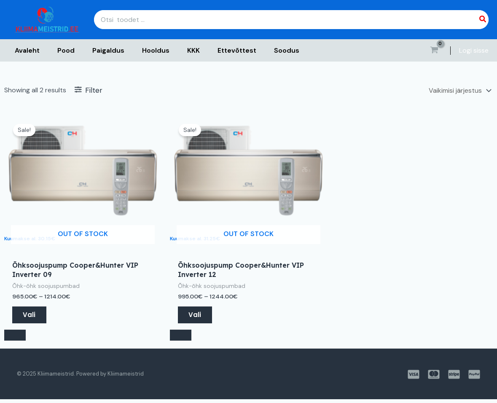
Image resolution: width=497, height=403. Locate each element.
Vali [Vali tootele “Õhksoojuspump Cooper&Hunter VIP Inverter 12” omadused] (196, 316)
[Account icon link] (474, 50)
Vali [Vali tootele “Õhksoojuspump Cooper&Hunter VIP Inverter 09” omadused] (30, 316)
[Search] (483, 19)
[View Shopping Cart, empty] (434, 50)
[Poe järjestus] (459, 90)
